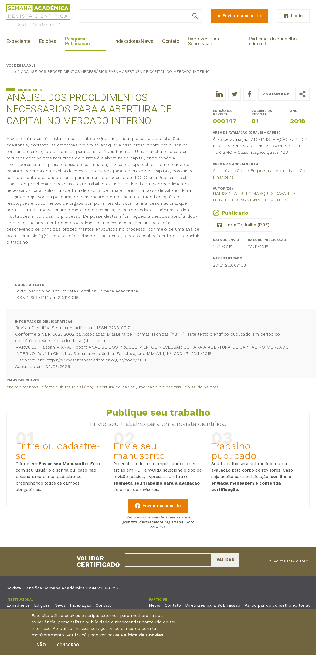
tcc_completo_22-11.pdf (242, 225)
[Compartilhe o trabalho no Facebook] (249, 94)
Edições (47, 41)
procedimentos (22, 387)
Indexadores (127, 41)
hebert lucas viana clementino (252, 199)
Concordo (68, 645)
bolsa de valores (202, 387)
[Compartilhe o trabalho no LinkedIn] (219, 94)
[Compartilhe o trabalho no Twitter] (234, 94)
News (147, 41)
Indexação (80, 605)
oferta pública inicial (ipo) (67, 387)
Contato (170, 41)
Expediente (18, 41)
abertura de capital (116, 387)
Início (11, 71)
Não (41, 645)
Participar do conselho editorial (273, 41)
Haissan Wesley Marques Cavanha (254, 193)
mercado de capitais (160, 387)
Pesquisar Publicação (77, 41)
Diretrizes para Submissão (203, 41)
